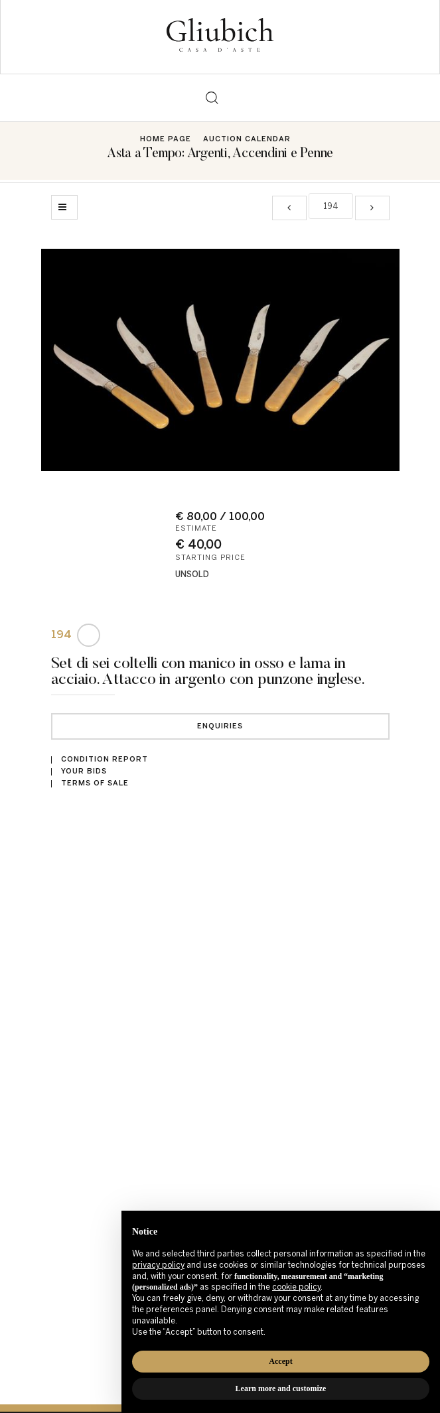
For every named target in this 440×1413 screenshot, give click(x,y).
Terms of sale (95, 783)
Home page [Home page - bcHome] (165, 139)
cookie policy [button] (296, 1287)
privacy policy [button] (158, 1265)
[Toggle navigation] (228, 98)
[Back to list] (64, 207)
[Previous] (289, 208)
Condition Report (104, 759)
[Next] (372, 208)
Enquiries (220, 726)
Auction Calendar (247, 139)
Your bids (84, 771)
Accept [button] (280, 1361)
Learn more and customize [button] (281, 1388)
